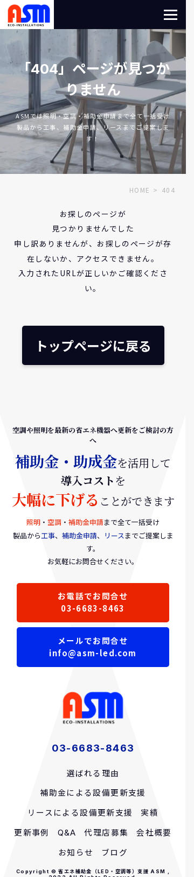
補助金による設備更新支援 (93, 793)
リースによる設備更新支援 (80, 813)
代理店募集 (106, 833)
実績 (149, 813)
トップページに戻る (93, 345)
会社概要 (154, 833)
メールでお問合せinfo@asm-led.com (92, 646)
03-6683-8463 (93, 748)
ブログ (114, 853)
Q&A (67, 833)
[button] (170, 14)
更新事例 (32, 833)
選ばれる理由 (92, 773)
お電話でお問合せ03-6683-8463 (93, 602)
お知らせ (76, 853)
